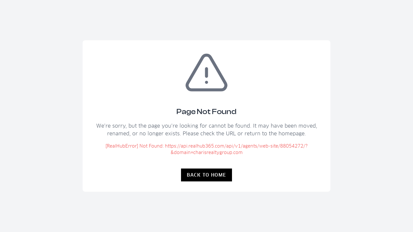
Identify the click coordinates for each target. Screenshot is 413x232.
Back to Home (207, 175)
